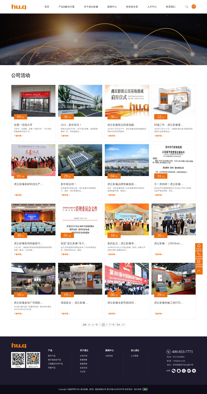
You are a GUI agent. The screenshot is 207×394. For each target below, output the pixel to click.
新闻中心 (112, 6)
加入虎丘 (135, 350)
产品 (50, 350)
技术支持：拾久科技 (133, 389)
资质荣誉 (83, 360)
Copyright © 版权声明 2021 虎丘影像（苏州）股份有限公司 (82, 389)
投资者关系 (132, 6)
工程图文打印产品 (55, 364)
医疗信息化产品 (54, 360)
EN (193, 6)
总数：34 (86, 325)
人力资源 (134, 356)
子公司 (82, 372)
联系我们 (170, 6)
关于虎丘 (84, 350)
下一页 (111, 325)
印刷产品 (51, 368)
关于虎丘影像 (91, 6)
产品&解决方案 (66, 6)
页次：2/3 (120, 325)
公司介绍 (83, 356)
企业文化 (83, 368)
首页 (46, 6)
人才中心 (152, 6)
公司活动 (109, 356)
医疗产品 (51, 356)
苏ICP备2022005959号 (116, 389)
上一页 (95, 325)
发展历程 (83, 364)
